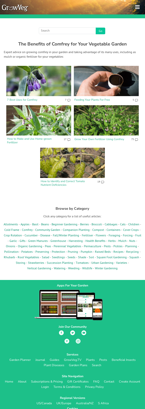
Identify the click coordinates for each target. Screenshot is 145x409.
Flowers (101, 236)
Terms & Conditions (66, 387)
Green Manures (38, 241)
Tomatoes (82, 263)
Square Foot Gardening (112, 257)
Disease (45, 236)
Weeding (74, 268)
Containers (113, 230)
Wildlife (87, 268)
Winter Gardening (106, 268)
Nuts (132, 241)
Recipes (118, 252)
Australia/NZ (84, 403)
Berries (84, 224)
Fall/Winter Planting (66, 236)
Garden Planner (20, 360)
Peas (48, 246)
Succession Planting (60, 263)
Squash (134, 257)
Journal (40, 360)
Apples (25, 224)
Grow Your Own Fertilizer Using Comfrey (99, 139)
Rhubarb (9, 257)
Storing (20, 263)
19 (98, 181)
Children (133, 224)
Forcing (128, 236)
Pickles (118, 246)
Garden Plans (78, 365)
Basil (35, 224)
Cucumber (31, 236)
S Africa (103, 403)
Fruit (138, 236)
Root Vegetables (28, 257)
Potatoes (27, 252)
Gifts (22, 241)
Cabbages (111, 224)
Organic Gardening (30, 246)
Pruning (73, 252)
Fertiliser (87, 236)
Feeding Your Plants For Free (92, 100)
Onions (10, 246)
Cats (123, 224)
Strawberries (36, 263)
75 (132, 139)
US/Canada (44, 403)
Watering (59, 268)
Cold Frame (11, 230)
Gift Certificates (78, 382)
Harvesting (76, 241)
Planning (131, 246)
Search (96, 365)
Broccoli (97, 224)
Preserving (42, 252)
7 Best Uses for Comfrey (22, 100)
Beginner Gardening (64, 224)
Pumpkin (86, 252)
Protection (58, 252)
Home (9, 382)
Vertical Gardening (39, 268)
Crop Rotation (13, 236)
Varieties (121, 263)
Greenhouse (58, 241)
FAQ (96, 382)
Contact (109, 382)
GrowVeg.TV (72, 360)
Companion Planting (76, 230)
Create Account (129, 382)
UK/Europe (63, 403)
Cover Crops (131, 230)
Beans (45, 224)
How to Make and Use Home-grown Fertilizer (29, 140)
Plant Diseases (54, 365)
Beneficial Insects (124, 360)
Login (45, 387)
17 (65, 139)
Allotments (11, 224)
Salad (45, 257)
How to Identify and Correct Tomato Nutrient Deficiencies (63, 183)
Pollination (11, 252)
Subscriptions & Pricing (47, 382)
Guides (54, 360)
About (22, 382)
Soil (91, 257)
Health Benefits (95, 241)
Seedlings (58, 257)
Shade (82, 257)
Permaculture (92, 246)
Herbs (112, 241)
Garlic (13, 241)
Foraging (114, 236)
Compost (98, 230)
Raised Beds (103, 252)
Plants (90, 360)
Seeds (71, 257)
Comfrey (27, 230)
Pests (107, 246)
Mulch (122, 241)
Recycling (132, 252)
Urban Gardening (102, 263)
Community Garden (47, 230)
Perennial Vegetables (67, 246)
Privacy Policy (94, 387)
